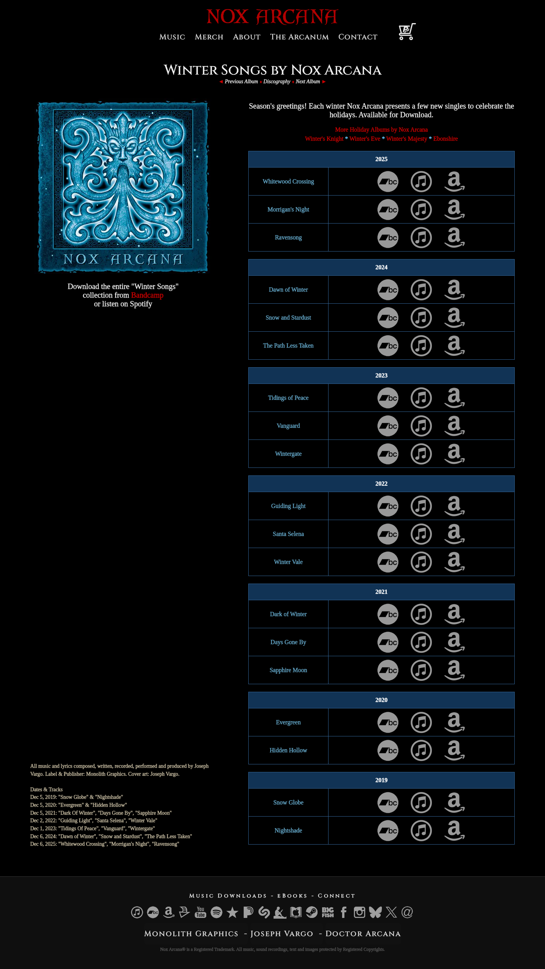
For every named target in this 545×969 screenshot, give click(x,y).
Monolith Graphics (191, 934)
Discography (276, 81)
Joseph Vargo (282, 934)
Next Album (308, 81)
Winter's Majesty (406, 138)
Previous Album (241, 81)
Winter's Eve (364, 138)
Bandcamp (147, 295)
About (247, 37)
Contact (358, 37)
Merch (209, 37)
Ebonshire (445, 138)
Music (172, 37)
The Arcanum (299, 37)
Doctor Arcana (363, 934)
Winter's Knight (324, 138)
